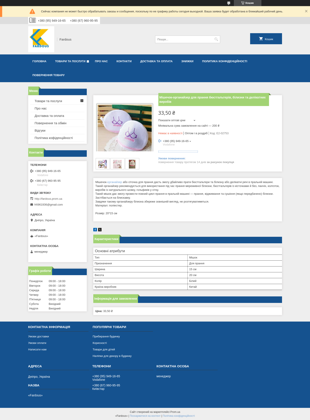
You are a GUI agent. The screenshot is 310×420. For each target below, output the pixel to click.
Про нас (101, 61)
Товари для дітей (104, 349)
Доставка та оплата (156, 61)
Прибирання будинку (106, 336)
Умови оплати (37, 343)
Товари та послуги (70, 61)
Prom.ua (175, 411)
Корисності (100, 343)
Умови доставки (38, 336)
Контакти (124, 61)
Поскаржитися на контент (145, 415)
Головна (39, 61)
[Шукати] (216, 39)
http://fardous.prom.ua (48, 198)
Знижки (187, 61)
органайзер (114, 182)
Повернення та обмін (51, 123)
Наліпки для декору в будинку (112, 356)
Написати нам (37, 349)
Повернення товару (49, 75)
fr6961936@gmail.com (48, 204)
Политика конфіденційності (224, 61)
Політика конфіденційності (179, 415)
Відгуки (40, 130)
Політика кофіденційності (54, 138)
